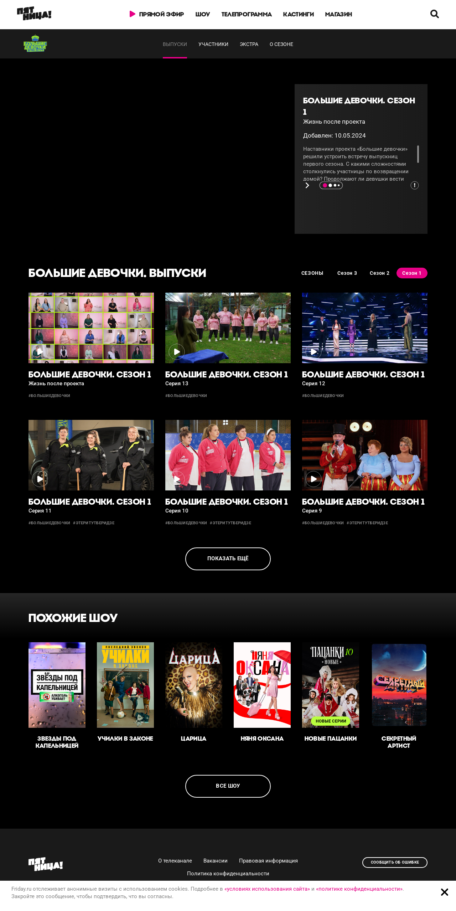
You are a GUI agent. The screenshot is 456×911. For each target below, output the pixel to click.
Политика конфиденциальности (228, 873)
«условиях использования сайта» (267, 889)
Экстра (249, 44)
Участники (213, 44)
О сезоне (281, 44)
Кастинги (298, 14)
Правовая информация (268, 861)
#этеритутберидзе (93, 523)
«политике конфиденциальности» (359, 889)
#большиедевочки (49, 395)
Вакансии (215, 861)
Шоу (203, 14)
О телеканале (175, 861)
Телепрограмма (247, 14)
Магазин (338, 14)
